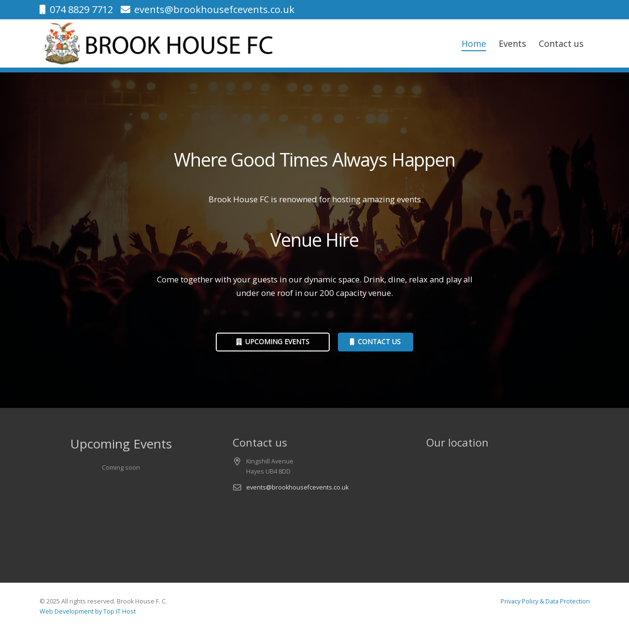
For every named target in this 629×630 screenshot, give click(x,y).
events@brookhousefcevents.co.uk (297, 487)
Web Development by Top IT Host (88, 611)
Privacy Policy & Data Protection (545, 601)
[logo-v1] (160, 43)
